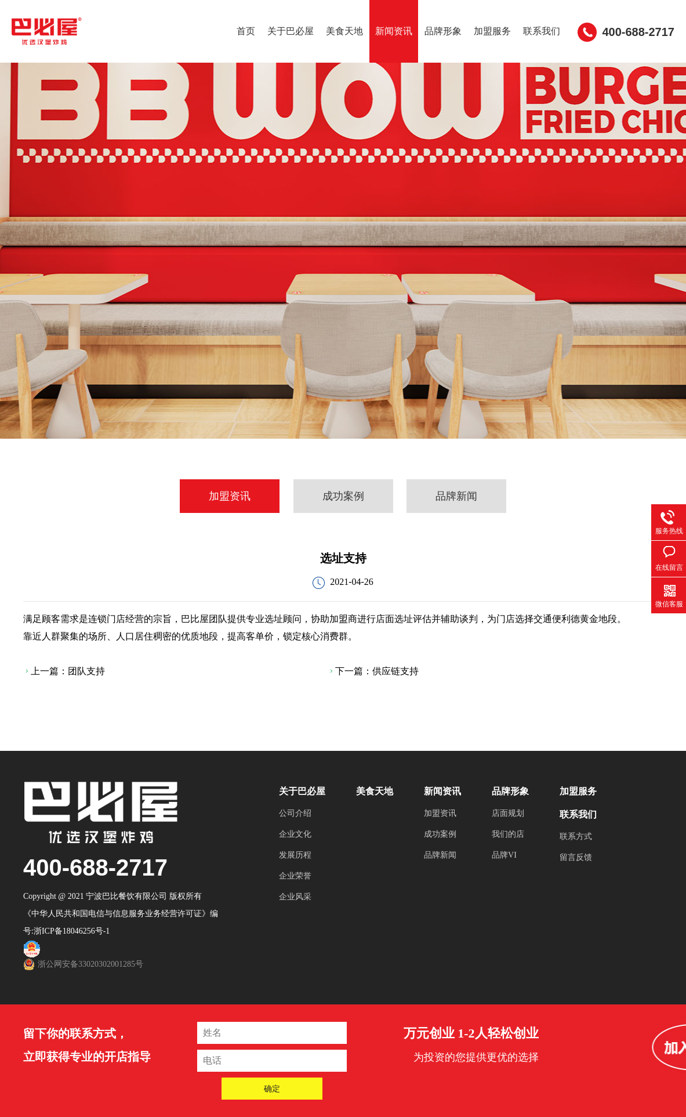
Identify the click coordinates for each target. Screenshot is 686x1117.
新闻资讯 (393, 31)
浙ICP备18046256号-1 (72, 931)
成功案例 (343, 496)
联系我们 (541, 31)
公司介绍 (295, 813)
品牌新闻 (456, 496)
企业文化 (295, 834)
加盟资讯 (230, 496)
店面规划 (508, 813)
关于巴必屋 (290, 31)
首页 (246, 31)
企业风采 (295, 896)
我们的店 (508, 834)
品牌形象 (443, 31)
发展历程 (295, 855)
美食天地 (344, 31)
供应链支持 (395, 671)
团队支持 (86, 671)
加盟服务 (492, 31)
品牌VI (504, 855)
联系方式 (576, 836)
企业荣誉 (295, 876)
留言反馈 (576, 857)
